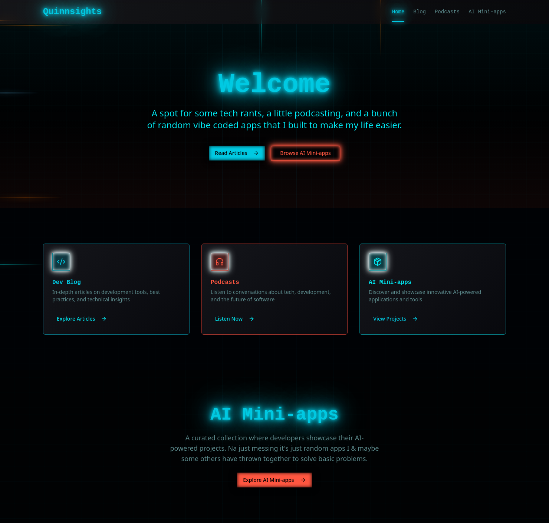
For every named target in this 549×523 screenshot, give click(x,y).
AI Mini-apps (487, 12)
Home (398, 12)
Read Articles (237, 152)
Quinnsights (72, 12)
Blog (419, 12)
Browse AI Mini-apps (305, 152)
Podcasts (447, 12)
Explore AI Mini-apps (274, 479)
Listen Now (234, 318)
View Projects (395, 318)
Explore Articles (82, 318)
